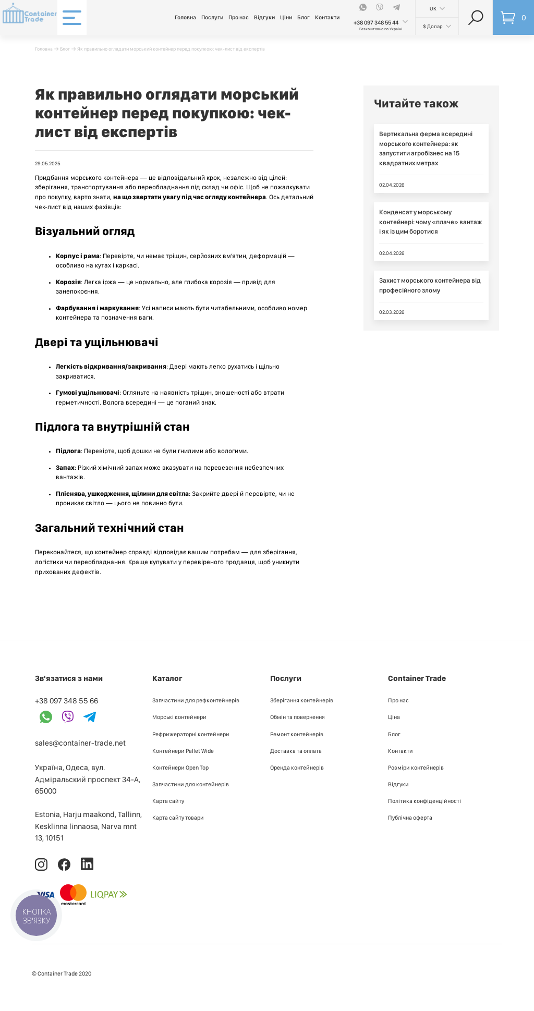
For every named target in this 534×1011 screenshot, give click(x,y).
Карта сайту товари (178, 817)
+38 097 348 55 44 (376, 22)
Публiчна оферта (410, 817)
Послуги (212, 17)
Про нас (238, 17)
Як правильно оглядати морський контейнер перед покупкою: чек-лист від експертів (171, 49)
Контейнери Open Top (180, 767)
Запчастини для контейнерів (190, 784)
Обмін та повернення (297, 717)
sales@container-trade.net (80, 743)
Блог (303, 17)
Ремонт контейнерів (296, 734)
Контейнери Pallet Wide (183, 750)
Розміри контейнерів (416, 767)
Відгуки (264, 17)
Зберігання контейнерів (301, 700)
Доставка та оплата (296, 750)
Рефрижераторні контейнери (190, 734)
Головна (185, 17)
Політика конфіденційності (424, 801)
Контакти (327, 17)
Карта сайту (168, 801)
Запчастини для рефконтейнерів (195, 700)
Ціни (286, 17)
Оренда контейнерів (297, 767)
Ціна (394, 717)
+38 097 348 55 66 (66, 700)
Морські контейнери (179, 717)
